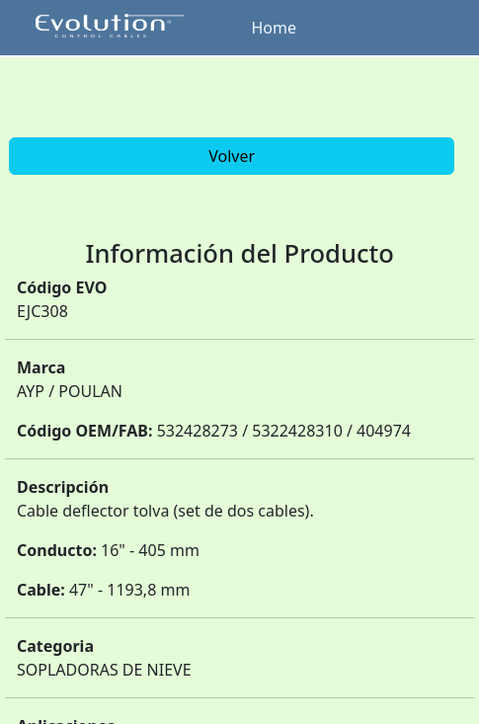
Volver (231, 156)
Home (274, 28)
